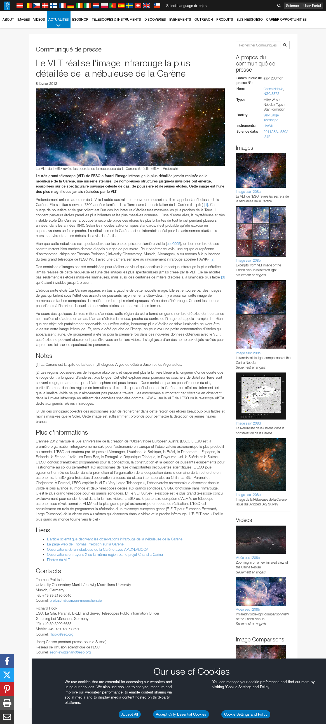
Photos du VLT (58, 559)
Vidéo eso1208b (248, 609)
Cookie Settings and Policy (246, 714)
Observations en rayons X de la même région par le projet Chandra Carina (105, 554)
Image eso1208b (248, 260)
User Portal (312, 5)
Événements (180, 19)
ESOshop (80, 19)
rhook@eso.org (61, 634)
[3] (223, 277)
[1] (206, 204)
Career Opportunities (286, 19)
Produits (224, 19)
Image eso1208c (248, 353)
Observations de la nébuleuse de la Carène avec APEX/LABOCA (97, 549)
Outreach (203, 19)
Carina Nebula (273, 89)
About (8, 19)
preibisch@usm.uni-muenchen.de (76, 600)
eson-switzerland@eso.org (70, 652)
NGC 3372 (271, 94)
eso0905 (173, 243)
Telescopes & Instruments (116, 19)
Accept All (129, 714)
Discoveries (155, 19)
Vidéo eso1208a (248, 558)
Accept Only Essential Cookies (181, 714)
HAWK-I (269, 126)
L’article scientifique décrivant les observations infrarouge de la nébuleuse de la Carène (116, 539)
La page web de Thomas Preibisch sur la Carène (85, 544)
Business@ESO (249, 19)
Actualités (59, 22)
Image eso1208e (248, 495)
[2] (212, 259)
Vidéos (39, 19)
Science (292, 5)
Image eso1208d (248, 423)
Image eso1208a (248, 191)
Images (23, 19)
